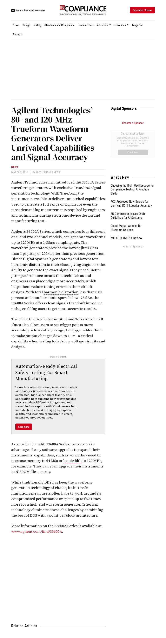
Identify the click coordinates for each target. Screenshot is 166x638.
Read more (23, 426)
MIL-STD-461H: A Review (126, 194)
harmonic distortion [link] (28, 264)
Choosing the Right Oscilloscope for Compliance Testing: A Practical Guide (132, 146)
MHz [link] (31, 242)
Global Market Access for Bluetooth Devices (126, 184)
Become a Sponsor (132, 123)
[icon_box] (28, 11)
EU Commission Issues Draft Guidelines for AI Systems (128, 172)
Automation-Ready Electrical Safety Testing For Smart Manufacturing (46, 372)
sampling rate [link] (67, 242)
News (14, 167)
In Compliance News (48, 172)
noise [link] (15, 309)
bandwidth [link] (72, 461)
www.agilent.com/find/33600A (36, 531)
